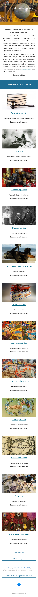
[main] (19, 52)
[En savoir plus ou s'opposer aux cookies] (19, 575)
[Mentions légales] (19, 558)
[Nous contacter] (19, 552)
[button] (2, 3)
